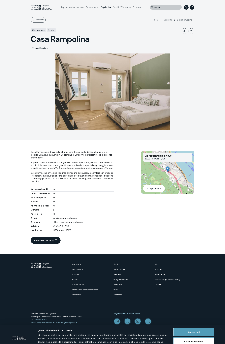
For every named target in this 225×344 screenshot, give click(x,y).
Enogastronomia (121, 279)
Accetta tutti (194, 316)
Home (156, 20)
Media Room (160, 274)
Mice (157, 264)
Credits (158, 284)
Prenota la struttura (44, 240)
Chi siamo (76, 264)
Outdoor (117, 264)
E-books (137, 7)
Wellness (117, 274)
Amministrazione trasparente (85, 290)
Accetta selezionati (193, 325)
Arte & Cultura (120, 269)
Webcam (118, 284)
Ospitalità (105, 7)
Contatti (75, 274)
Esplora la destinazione (72, 7)
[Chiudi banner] (221, 313)
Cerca (152, 7)
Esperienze (91, 7)
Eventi (116, 7)
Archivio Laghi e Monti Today (167, 279)
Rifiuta (193, 334)
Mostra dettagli (151, 338)
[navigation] (192, 7)
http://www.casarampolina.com (69, 222)
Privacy (75, 279)
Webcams (126, 7)
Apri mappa (155, 188)
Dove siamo (77, 269)
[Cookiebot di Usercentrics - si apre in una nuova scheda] (18, 338)
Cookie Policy (78, 284)
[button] (168, 169)
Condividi (184, 31)
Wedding (159, 269)
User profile (186, 7)
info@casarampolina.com (66, 218)
